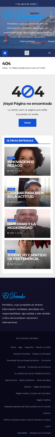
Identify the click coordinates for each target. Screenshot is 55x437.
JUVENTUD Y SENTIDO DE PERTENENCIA (26, 257)
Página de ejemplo (42, 387)
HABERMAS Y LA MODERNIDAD (21, 226)
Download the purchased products (23, 360)
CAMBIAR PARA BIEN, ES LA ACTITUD (25, 195)
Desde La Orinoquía (41, 354)
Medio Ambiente (26, 380)
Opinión (11, 158)
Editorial (21, 367)
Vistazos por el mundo (40, 433)
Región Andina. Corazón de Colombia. (33, 393)
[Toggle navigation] (27, 53)
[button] (49, 52)
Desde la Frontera (21, 354)
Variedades (22, 433)
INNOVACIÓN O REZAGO (20, 164)
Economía (46, 360)
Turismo (47, 413)
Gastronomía (11, 380)
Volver (27, 122)
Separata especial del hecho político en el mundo (27, 406)
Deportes (29, 347)
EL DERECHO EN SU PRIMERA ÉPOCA (33, 374)
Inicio (5, 68)
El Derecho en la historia (39, 367)
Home (13, 347)
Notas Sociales (44, 380)
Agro (20, 347)
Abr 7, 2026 (16, 171)
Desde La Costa (43, 347)
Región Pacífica (44, 400)
